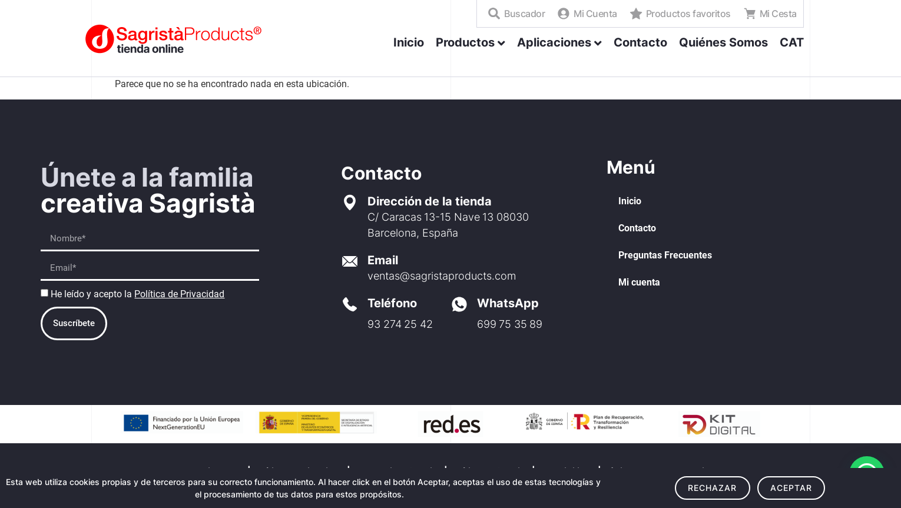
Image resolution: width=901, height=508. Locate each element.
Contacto (637, 228)
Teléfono (392, 303)
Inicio (629, 201)
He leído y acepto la (137, 294)
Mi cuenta (639, 282)
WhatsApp (508, 303)
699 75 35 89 (509, 324)
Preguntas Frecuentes (665, 255)
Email (382, 260)
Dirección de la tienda (429, 201)
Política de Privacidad (179, 294)
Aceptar (791, 488)
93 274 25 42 (399, 324)
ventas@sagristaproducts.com (441, 276)
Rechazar (712, 488)
